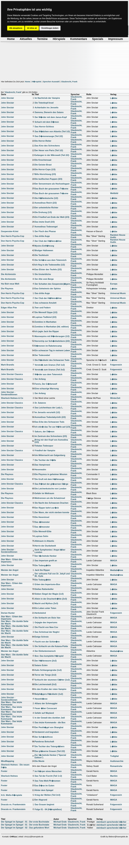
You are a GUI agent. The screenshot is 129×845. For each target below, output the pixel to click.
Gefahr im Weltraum (44, 493)
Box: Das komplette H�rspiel (49, 656)
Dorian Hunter (8, 613)
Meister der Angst (9, 570)
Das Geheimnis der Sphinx (48, 288)
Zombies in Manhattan (45, 322)
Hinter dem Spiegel (44, 790)
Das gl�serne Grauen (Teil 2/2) (50, 751)
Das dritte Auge (42, 236)
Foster (4, 771)
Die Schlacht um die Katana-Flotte (51, 646)
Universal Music (118, 293)
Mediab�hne (116, 570)
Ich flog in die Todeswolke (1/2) (50, 265)
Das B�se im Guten (44, 785)
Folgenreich (116, 365)
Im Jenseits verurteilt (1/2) (47, 412)
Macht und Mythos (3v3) (46, 603)
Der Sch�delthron (44, 737)
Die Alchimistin (8, 274)
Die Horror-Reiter (43, 141)
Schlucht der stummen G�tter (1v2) (52, 680)
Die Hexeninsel (42, 517)
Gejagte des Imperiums (46, 622)
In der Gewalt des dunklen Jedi (50, 718)
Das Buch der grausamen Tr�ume (51, 189)
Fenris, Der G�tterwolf (46, 384)
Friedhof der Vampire (45, 450)
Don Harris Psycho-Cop (12, 236)
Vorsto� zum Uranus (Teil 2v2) (50, 370)
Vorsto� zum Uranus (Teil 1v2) (50, 365)
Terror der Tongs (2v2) (45, 675)
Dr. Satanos (40, 403)
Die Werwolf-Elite (43, 531)
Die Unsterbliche (43, 274)
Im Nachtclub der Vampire (47, 98)
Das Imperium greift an (46, 560)
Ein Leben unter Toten (45, 608)
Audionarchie (116, 761)
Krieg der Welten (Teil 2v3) (47, 795)
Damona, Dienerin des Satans (49, 112)
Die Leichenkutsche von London (50, 489)
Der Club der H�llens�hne (48, 241)
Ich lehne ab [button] (32, 28)
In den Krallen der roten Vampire (50, 689)
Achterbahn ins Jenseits (46, 107)
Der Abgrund (41, 800)
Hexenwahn (40, 469)
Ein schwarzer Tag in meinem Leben (52, 350)
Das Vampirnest (42, 465)
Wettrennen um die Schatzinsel (50, 498)
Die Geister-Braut (43, 165)
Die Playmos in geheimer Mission (51, 474)
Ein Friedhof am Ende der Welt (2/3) (52, 217)
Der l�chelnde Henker (46, 556)
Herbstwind (40, 613)
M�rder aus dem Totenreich (48, 374)
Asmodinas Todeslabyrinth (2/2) (50, 417)
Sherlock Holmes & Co (12, 398)
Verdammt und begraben (47, 732)
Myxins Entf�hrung (44, 246)
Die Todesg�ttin (43, 565)
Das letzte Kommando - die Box (50, 722)
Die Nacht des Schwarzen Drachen (51, 503)
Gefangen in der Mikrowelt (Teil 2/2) (52, 155)
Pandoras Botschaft (44, 741)
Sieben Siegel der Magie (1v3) (49, 594)
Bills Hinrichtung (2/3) (45, 174)
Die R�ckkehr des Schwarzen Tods (52, 360)
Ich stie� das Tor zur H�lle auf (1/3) (52, 427)
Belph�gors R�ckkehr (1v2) (49, 694)
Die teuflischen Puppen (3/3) (48, 179)
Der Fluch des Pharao (45, 231)
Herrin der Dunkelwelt (45, 546)
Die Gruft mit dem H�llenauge (49, 479)
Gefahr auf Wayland (44, 713)
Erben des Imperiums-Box (47, 584)
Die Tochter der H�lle (45, 460)
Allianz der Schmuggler (46, 703)
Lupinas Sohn (41, 536)
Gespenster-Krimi (9, 231)
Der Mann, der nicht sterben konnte (52, 512)
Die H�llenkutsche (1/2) (46, 198)
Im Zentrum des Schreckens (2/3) (51, 436)
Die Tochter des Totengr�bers (49, 746)
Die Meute (39, 761)
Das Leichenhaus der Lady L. (49, 408)
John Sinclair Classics (12, 374)
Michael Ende (60, 822)
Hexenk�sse (41, 699)
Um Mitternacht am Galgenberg (50, 455)
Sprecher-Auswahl (51, 82)
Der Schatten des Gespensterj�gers (52, 284)
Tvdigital (114, 756)
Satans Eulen (41, 665)
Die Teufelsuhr (42, 255)
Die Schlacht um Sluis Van (47, 618)
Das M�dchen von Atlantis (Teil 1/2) (52, 131)
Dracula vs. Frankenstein (13, 804)
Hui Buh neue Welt (10, 284)
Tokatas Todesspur (44, 446)
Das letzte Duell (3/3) (45, 222)
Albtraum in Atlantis (44, 541)
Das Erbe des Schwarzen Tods (49, 422)
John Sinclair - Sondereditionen (9, 393)
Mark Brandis (7, 365)
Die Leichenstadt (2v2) (46, 684)
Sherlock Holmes (9, 776)
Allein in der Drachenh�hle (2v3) (51, 599)
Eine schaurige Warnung (47, 388)
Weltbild (114, 193)
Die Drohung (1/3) (43, 212)
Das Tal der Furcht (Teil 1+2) (48, 776)
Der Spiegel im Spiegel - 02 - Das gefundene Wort (25, 828)
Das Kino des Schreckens (47, 146)
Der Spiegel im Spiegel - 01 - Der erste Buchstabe (25, 822)
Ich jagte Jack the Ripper (47, 331)
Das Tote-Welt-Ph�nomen (47, 781)
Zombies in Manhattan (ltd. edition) (52, 327)
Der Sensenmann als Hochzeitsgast (52, 184)
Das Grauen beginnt (44, 804)
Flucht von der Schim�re (47, 642)
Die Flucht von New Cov (46, 627)
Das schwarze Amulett (45, 303)
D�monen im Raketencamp (48, 346)
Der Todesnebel (42, 355)
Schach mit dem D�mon (47, 122)
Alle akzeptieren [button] (15, 28)
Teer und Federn (43, 308)
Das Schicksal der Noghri (47, 632)
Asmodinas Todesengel (46, 227)
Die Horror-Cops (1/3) (45, 169)
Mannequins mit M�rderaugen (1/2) (52, 336)
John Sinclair (7, 98)
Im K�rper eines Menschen (48, 771)
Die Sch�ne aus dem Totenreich (51, 260)
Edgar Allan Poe (9, 308)
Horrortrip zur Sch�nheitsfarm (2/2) (52, 341)
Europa (113, 284)
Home (27, 82)
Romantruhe (116, 766)
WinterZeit (115, 398)
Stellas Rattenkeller (44, 589)
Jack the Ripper (42, 570)
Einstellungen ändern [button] (50, 28)
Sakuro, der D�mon (44, 431)
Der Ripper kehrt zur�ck (47, 508)
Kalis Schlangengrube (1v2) (48, 670)
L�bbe (113, 98)
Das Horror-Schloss (44, 127)
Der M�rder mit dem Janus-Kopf (51, 117)
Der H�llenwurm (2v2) (46, 661)
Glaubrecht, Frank (69, 82)
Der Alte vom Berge (44, 279)
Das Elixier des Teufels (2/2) (48, 269)
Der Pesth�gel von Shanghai (49, 727)
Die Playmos (7, 288)
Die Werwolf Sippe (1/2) (46, 312)
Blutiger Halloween (44, 250)
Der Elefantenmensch (45, 651)
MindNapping (7, 761)
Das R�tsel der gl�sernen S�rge (51, 484)
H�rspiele (36, 82)
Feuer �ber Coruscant (46, 708)
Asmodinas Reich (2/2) (46, 203)
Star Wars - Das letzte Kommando (11, 703)
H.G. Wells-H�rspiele (11, 795)
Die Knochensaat (43, 160)
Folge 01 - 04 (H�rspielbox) (48, 809)
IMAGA (113, 560)
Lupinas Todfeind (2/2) (45, 317)
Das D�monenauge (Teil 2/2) (49, 136)
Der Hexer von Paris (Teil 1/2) (49, 150)
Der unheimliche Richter (46, 207)
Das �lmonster (42, 522)
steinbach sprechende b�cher (111, 822)
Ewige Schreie (42, 637)
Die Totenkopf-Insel (44, 103)
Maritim (114, 776)
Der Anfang (40, 379)
